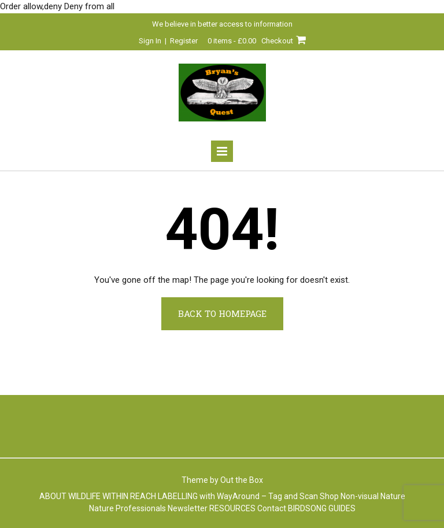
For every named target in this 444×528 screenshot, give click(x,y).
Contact (271, 508)
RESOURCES (232, 508)
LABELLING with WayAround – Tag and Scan (238, 496)
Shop (329, 496)
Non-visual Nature (373, 496)
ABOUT (52, 496)
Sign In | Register (168, 40)
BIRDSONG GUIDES (322, 508)
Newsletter (188, 508)
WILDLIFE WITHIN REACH (112, 496)
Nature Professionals (127, 508)
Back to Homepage (222, 313)
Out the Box (241, 480)
